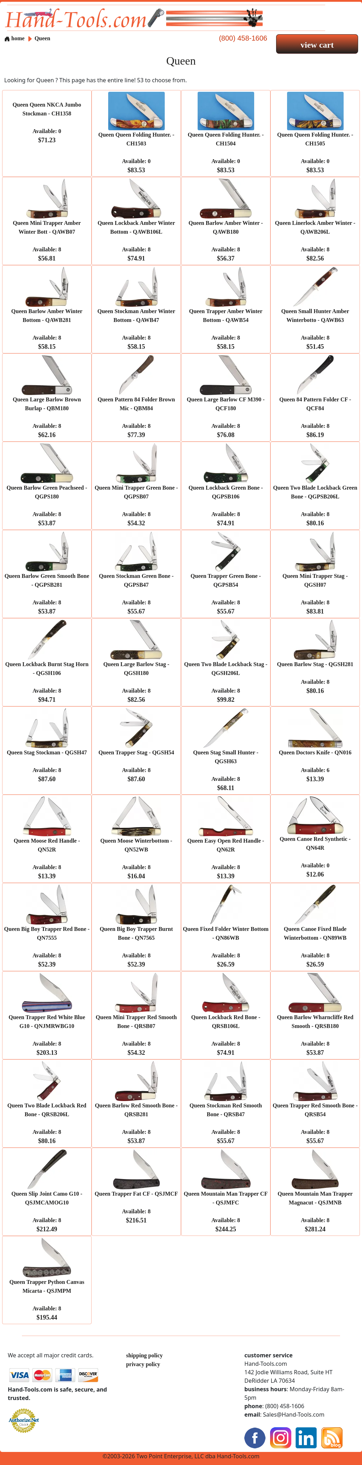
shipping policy (144, 1355)
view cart (317, 44)
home (14, 38)
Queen (42, 38)
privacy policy (143, 1364)
